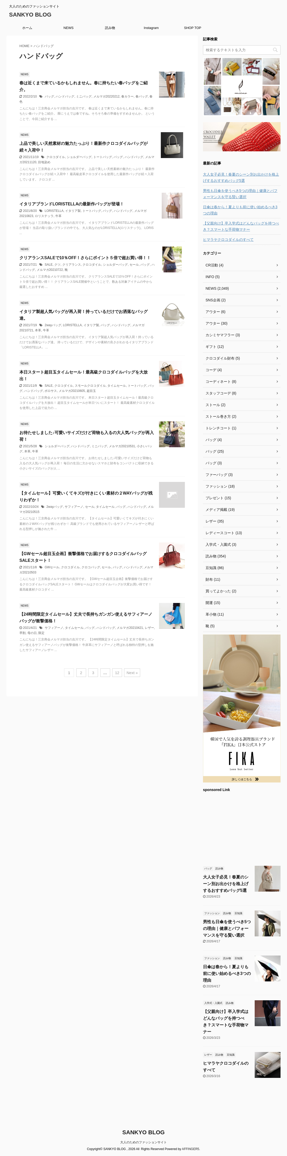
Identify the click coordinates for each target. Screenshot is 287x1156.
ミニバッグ (84, 96)
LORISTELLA (54, 211)
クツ (57, 264)
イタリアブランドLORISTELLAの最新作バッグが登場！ (71, 204)
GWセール (52, 567)
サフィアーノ (74, 507)
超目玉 (91, 391)
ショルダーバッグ (79, 157)
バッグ (49, 96)
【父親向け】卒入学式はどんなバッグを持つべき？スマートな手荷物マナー (241, 226)
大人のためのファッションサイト (143, 1142)
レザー (149, 628)
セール (134, 264)
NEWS (69, 28)
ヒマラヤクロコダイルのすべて (228, 239)
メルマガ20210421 (130, 628)
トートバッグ (102, 157)
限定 (41, 633)
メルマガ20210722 (50, 270)
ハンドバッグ (65, 96)
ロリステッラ (44, 216)
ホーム (27, 28)
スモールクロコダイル (90, 385)
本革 (38, 330)
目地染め (44, 162)
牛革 (58, 216)
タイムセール (116, 385)
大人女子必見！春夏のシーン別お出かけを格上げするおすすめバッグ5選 (241, 177)
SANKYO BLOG (30, 14)
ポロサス (50, 391)
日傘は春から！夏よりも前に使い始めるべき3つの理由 (240, 210)
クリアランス (71, 264)
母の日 (32, 633)
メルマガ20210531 (122, 446)
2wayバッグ (53, 325)
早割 (22, 633)
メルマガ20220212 (106, 96)
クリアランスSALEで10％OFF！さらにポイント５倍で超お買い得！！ (85, 258)
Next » (132, 672)
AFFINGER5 (190, 1149)
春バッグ (141, 96)
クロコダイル (55, 157)
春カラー (127, 96)
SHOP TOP (192, 28)
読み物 (110, 28)
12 (117, 672)
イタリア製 (73, 211)
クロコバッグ (90, 567)
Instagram (151, 28)
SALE (49, 264)
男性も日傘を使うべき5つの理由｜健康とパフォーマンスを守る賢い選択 (240, 194)
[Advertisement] (242, 828)
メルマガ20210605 (72, 391)
